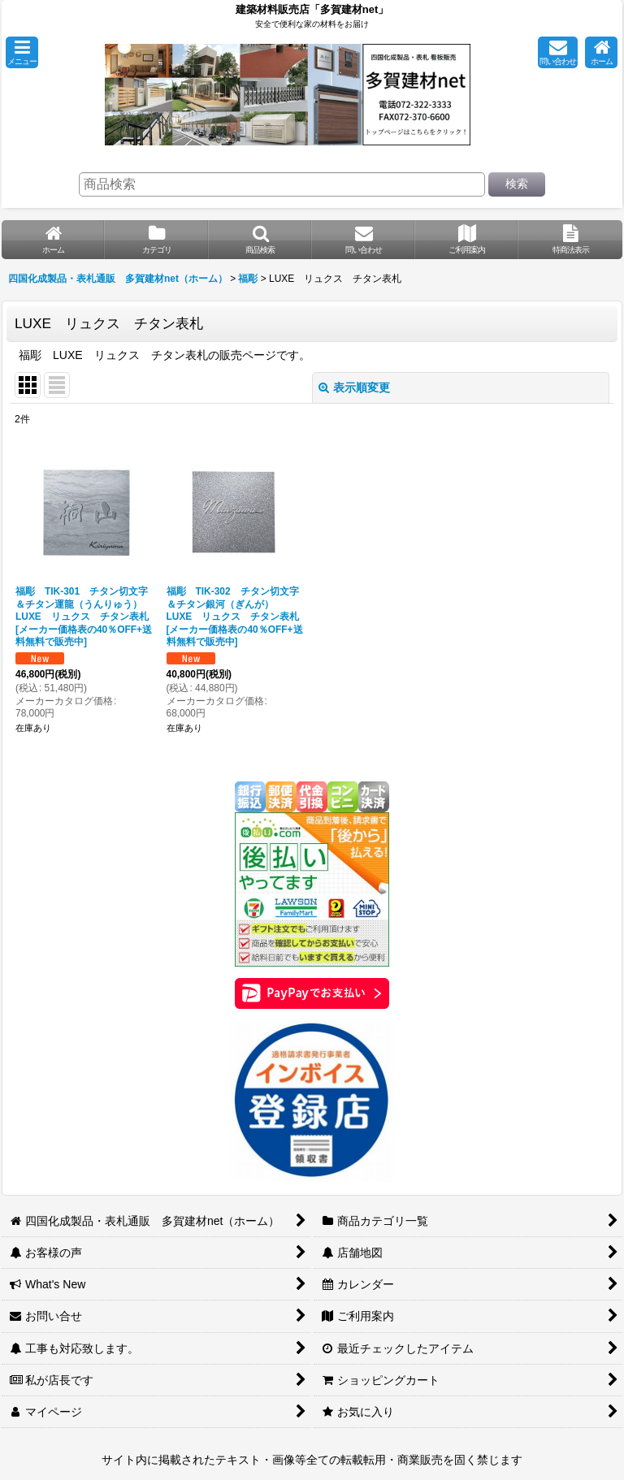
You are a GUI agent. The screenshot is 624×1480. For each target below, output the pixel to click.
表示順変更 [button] (354, 387)
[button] (22, 52)
